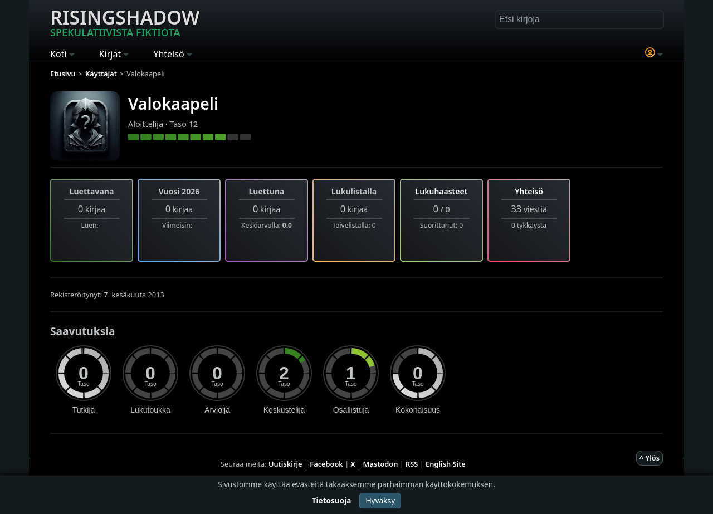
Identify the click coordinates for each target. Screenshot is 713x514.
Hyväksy (380, 500)
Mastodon (380, 464)
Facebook (326, 464)
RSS (412, 464)
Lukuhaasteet (442, 191)
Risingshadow (124, 21)
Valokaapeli (173, 103)
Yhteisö (529, 191)
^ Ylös (649, 458)
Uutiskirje (285, 464)
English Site (446, 464)
